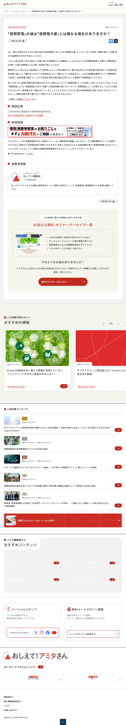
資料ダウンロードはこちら (53, 281)
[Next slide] (118, 323)
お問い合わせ (10, 709)
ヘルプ (7, 704)
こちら (27, 99)
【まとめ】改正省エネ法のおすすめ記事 (25, 115)
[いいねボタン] (18, 41)
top (6, 11)
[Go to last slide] (104, 323)
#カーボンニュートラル (17, 27)
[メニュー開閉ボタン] (63, 722)
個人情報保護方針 (12, 700)
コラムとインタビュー (19, 11)
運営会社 (8, 695)
